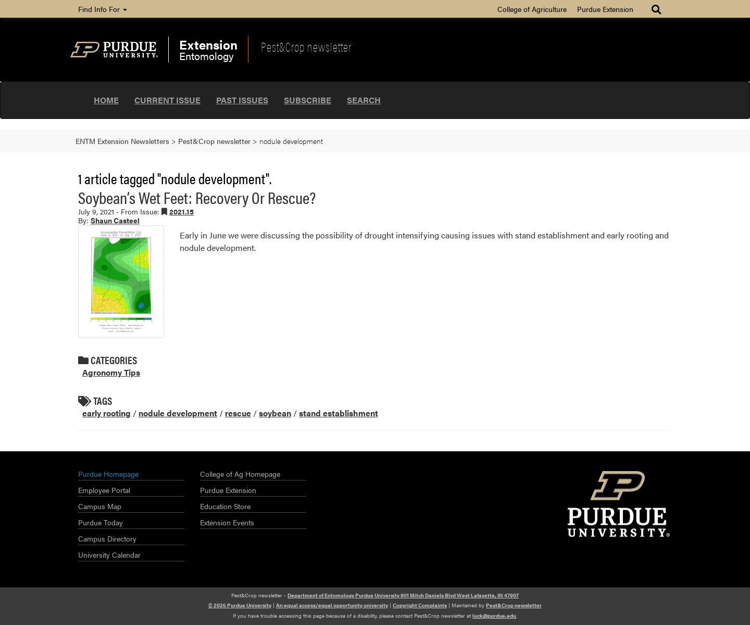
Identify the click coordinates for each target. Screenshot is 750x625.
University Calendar (109, 554)
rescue (238, 413)
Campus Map (99, 506)
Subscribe (307, 100)
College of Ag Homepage (240, 473)
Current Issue (167, 100)
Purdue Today (100, 522)
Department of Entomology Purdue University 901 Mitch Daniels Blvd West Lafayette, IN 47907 (403, 595)
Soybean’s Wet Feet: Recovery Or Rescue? (197, 197)
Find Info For (102, 9)
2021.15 (181, 211)
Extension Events (227, 522)
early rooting (106, 413)
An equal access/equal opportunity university (332, 605)
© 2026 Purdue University (239, 605)
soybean (275, 413)
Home (106, 100)
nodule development (178, 413)
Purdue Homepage (108, 473)
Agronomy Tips (111, 372)
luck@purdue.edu (494, 615)
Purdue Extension (605, 9)
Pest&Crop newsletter (306, 46)
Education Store (225, 506)
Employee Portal (104, 490)
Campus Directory (107, 538)
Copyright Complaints (420, 605)
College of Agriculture (532, 9)
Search (364, 100)
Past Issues (242, 100)
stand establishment (338, 413)
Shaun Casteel (115, 220)
